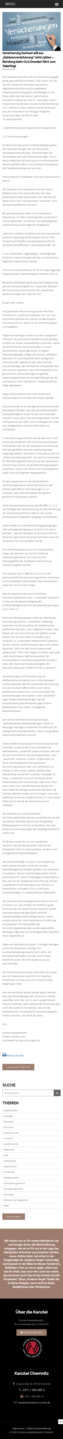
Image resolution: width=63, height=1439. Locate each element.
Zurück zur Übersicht (18, 1067)
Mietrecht (9, 1149)
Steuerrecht (10, 1166)
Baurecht (9, 1121)
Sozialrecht (10, 1160)
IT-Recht (8, 1138)
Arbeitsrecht (10, 1110)
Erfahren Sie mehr (31, 1332)
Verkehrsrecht (11, 1177)
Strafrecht (9, 1172)
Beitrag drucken (13, 1055)
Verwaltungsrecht (13, 1188)
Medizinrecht (11, 1144)
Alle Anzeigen (13, 1216)
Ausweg (8, 1116)
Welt (6, 1205)
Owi (6, 1155)
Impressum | (19, 1428)
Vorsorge (8, 1194)
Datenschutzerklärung (39, 1428)
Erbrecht (8, 1127)
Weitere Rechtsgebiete (16, 1200)
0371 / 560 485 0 (34, 1390)
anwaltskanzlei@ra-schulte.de (34, 1402)
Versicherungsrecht (14, 1183)
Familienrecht (11, 1132)
